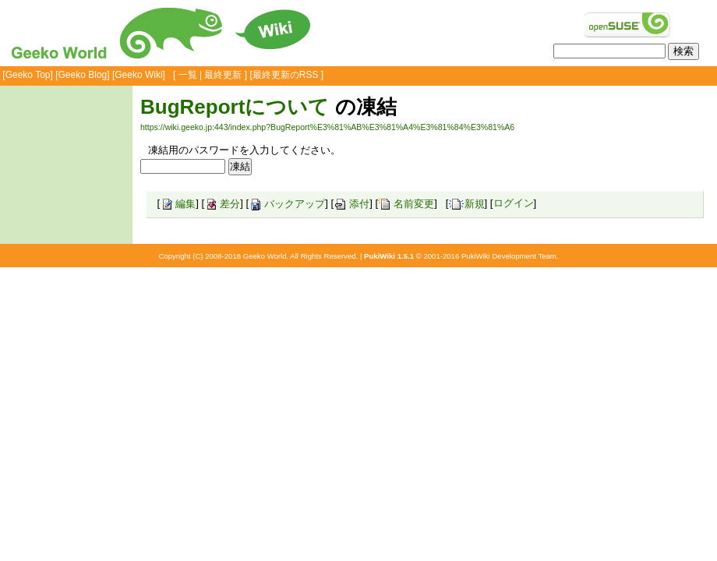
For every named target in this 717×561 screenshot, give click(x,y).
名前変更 (406, 204)
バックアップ (287, 204)
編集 (178, 204)
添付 (351, 204)
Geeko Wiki (138, 74)
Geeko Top (28, 74)
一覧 (187, 74)
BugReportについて (234, 106)
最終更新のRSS (286, 74)
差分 (222, 204)
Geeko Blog (83, 74)
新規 (467, 204)
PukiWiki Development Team (508, 256)
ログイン (513, 204)
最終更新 (223, 74)
